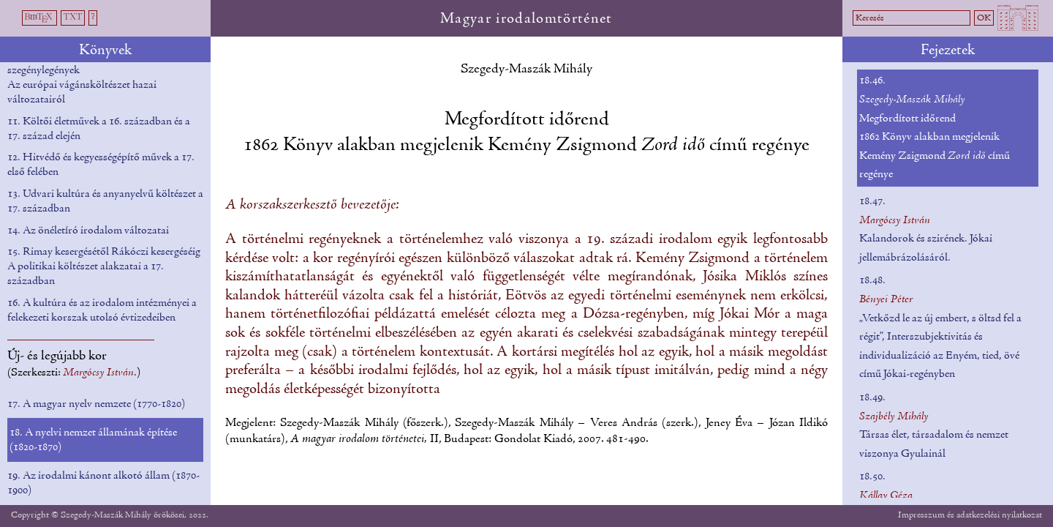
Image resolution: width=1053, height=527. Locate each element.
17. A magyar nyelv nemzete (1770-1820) (96, 404)
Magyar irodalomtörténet (526, 19)
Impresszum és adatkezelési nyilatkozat (970, 515)
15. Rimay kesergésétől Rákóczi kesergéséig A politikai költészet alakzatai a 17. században (103, 266)
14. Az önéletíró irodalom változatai (88, 230)
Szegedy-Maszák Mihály (526, 69)
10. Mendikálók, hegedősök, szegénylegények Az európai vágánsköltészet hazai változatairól (81, 77)
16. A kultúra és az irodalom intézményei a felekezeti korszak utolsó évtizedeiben (102, 310)
